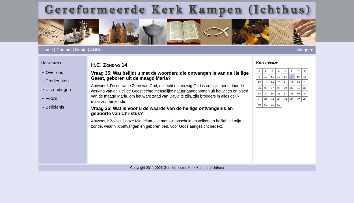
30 (291, 87)
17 (259, 82)
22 (291, 82)
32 (304, 87)
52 (278, 104)
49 (259, 104)
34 (265, 93)
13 (285, 76)
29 (285, 87)
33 (259, 93)
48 (304, 99)
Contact (64, 49)
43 (272, 99)
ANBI (95, 49)
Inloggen (305, 49)
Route (81, 49)
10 (265, 76)
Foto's (51, 98)
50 (265, 104)
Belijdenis (55, 107)
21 (285, 82)
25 (259, 87)
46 (291, 99)
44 (278, 99)
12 (278, 76)
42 (265, 99)
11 (272, 76)
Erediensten (57, 80)
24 (304, 82)
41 (259, 99)
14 (291, 76)
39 (298, 93)
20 (278, 82)
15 (298, 76)
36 (278, 93)
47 (298, 99)
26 (265, 87)
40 (304, 93)
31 (298, 87)
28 (278, 87)
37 (285, 93)
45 (285, 99)
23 (298, 82)
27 (272, 87)
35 (272, 93)
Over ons (54, 72)
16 (304, 76)
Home (47, 49)
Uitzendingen (58, 89)
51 (272, 104)
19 (272, 82)
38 (291, 93)
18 (265, 82)
